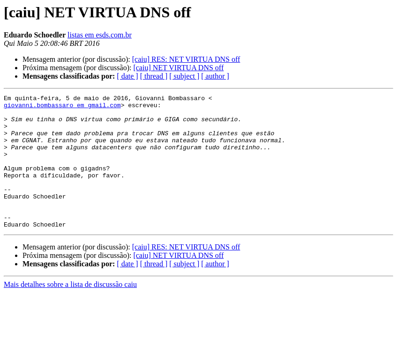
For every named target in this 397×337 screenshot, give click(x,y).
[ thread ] (154, 76)
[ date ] (127, 76)
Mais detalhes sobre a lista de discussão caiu (70, 311)
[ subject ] (184, 76)
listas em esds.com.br (99, 35)
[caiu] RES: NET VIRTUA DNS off (186, 59)
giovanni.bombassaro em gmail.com (62, 107)
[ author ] (215, 76)
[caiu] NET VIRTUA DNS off (178, 68)
